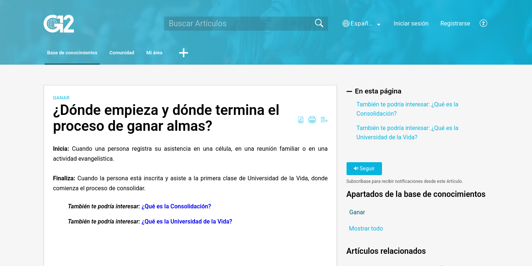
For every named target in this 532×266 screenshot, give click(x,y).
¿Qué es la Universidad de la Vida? (186, 223)
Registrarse (455, 23)
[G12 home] (59, 24)
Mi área (211, 53)
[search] (246, 24)
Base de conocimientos (87, 53)
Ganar (61, 99)
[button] (361, 23)
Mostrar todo (366, 230)
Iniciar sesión (411, 23)
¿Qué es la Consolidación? (176, 207)
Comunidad (159, 53)
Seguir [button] (364, 170)
